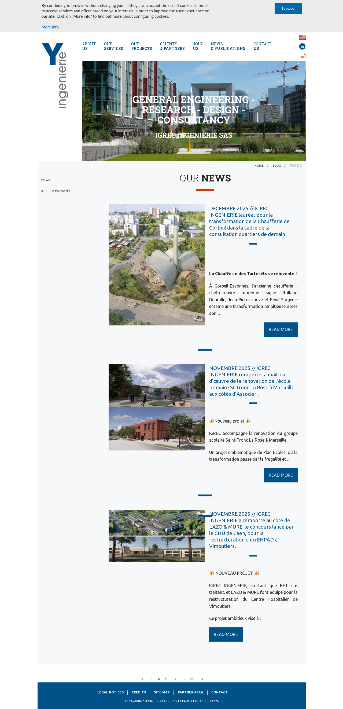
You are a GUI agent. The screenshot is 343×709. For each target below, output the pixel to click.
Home (259, 165)
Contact (219, 692)
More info (50, 26)
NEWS (228, 46)
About (89, 46)
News (45, 179)
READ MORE (281, 329)
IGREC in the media (56, 191)
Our (113, 46)
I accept (288, 8)
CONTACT (262, 46)
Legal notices (110, 692)
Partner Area (190, 692)
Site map (162, 692)
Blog (276, 165)
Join (198, 46)
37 (192, 679)
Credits (139, 692)
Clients (172, 46)
